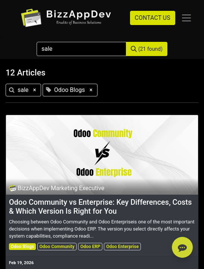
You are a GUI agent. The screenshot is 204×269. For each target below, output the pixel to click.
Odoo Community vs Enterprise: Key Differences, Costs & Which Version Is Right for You (100, 207)
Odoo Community (57, 246)
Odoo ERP (90, 246)
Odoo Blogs (22, 246)
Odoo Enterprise (122, 246)
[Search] (146, 49)
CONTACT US (152, 17)
